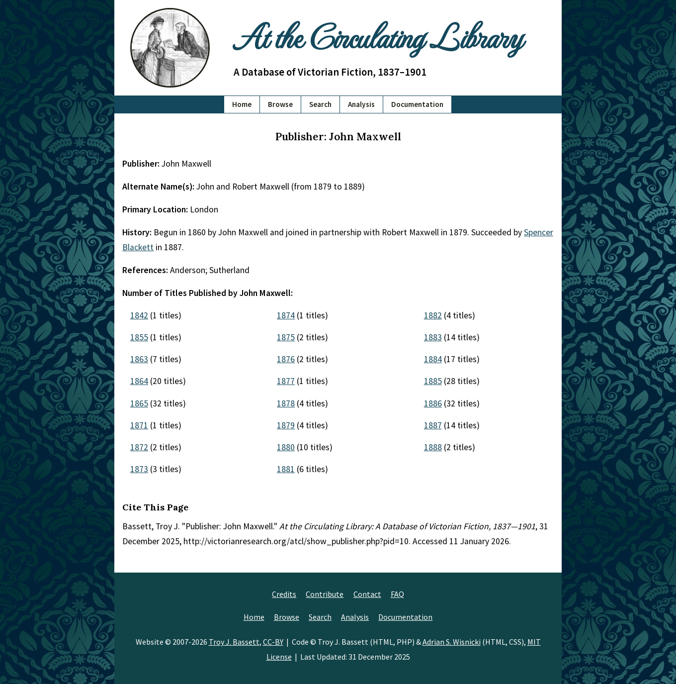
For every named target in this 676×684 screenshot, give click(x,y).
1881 (286, 469)
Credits (284, 594)
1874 (286, 315)
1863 (139, 359)
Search (320, 104)
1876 (286, 359)
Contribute (324, 594)
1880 (286, 447)
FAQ (397, 594)
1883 (433, 337)
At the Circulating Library (378, 35)
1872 (139, 447)
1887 (433, 425)
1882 (433, 315)
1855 (139, 337)
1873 (139, 469)
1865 (139, 403)
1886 (433, 403)
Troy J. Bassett (234, 642)
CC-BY (273, 642)
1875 (286, 337)
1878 (286, 403)
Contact (367, 594)
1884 (433, 359)
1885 (433, 381)
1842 (139, 315)
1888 (433, 447)
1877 (286, 381)
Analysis (361, 104)
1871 (139, 425)
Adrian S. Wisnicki (451, 642)
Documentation (417, 104)
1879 (286, 425)
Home (242, 104)
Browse (280, 104)
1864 (139, 381)
